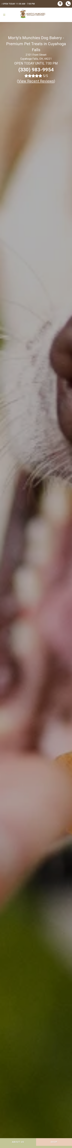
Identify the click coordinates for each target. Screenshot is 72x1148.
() (36, 81)
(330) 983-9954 (36, 70)
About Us (18, 1142)
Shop (54, 1142)
